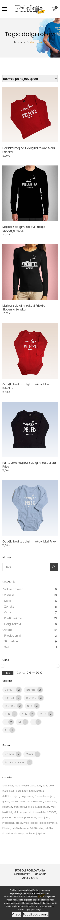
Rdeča (9, 754)
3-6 (7, 714)
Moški (8, 601)
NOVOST (51, 812)
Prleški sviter (37, 828)
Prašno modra (15, 762)
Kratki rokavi (13, 618)
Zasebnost (22, 874)
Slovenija (19, 833)
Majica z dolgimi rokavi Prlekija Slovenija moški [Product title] (23, 229)
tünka (28, 833)
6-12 (25, 714)
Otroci (8, 612)
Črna (29, 754)
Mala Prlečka (42, 807)
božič (32, 791)
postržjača (43, 817)
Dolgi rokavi (12, 624)
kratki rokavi (20, 807)
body (25, 791)
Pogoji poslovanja (30, 870)
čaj (35, 833)
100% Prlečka (22, 785)
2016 (38, 785)
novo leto (40, 812)
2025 (12, 791)
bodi (18, 791)
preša (19, 822)
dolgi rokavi (27, 796)
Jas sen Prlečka (34, 801)
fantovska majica (44, 796)
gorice (5, 801)
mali (53, 807)
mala (31, 807)
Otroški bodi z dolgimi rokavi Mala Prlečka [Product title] (26, 386)
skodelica (7, 833)
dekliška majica (10, 796)
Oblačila (8, 595)
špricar (42, 833)
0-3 (29, 706)
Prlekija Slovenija (48, 822)
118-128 (9, 698)
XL (6, 730)
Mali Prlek (7, 812)
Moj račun (30, 878)
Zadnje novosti (12, 589)
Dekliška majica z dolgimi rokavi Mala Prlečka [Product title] (28, 150)
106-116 (31, 690)
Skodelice (11, 641)
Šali (6, 647)
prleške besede (20, 828)
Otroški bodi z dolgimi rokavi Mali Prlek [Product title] (29, 541)
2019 (51, 785)
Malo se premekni (24, 812)
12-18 (43, 714)
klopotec (7, 807)
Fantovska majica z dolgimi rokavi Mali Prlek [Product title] (29, 465)
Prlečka (6, 828)
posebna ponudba (12, 817)
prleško (49, 828)
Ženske (9, 607)
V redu (16, 914)
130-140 (31, 698)
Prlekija (34, 822)
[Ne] (56, 903)
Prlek (26, 822)
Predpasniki (12, 636)
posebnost (30, 817)
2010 (32, 785)
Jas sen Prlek (18, 801)
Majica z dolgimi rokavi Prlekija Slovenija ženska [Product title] (23, 307)
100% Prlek (7, 785)
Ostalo (7, 630)
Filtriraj (8, 673)
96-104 (9, 690)
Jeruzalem (50, 801)
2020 (5, 791)
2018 (45, 785)
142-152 (10, 706)
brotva (40, 791)
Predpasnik (8, 822)
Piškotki (40, 874)
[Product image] (30, 114)
